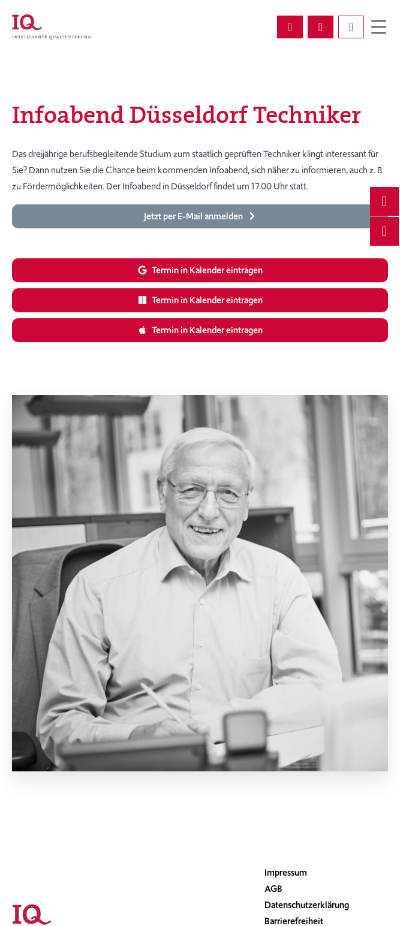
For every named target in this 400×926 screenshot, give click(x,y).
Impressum (285, 872)
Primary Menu (378, 27)
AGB (273, 888)
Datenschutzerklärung (306, 905)
